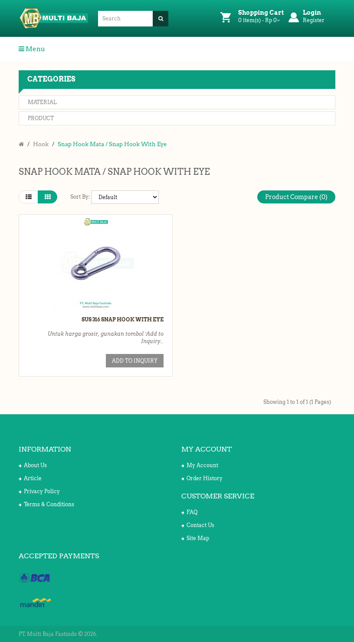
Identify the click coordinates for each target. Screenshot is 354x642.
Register (313, 20)
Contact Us (197, 525)
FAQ (189, 512)
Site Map (195, 538)
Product (41, 118)
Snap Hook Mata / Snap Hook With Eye (112, 144)
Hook (41, 144)
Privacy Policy (39, 491)
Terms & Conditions (46, 504)
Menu (32, 49)
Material (42, 102)
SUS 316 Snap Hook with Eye (123, 319)
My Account (199, 465)
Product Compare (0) (296, 196)
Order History (202, 478)
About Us (33, 465)
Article (30, 478)
